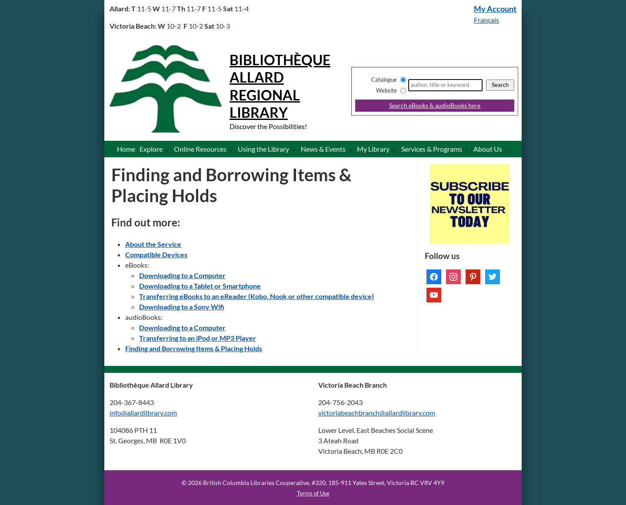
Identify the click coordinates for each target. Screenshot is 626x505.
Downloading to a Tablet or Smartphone (200, 286)
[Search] (445, 85)
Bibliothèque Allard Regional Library (280, 86)
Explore (151, 149)
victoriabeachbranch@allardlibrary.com (376, 413)
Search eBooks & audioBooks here (434, 105)
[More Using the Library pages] (295, 150)
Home (126, 149)
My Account (495, 8)
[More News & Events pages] (352, 150)
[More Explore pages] (169, 150)
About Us (487, 149)
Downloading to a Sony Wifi (181, 306)
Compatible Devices (156, 254)
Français (486, 20)
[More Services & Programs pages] (468, 150)
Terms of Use (313, 493)
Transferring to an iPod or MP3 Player (197, 338)
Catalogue (384, 79)
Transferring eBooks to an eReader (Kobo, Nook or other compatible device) (256, 296)
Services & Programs (431, 149)
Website (386, 90)
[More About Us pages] (508, 150)
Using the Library (263, 149)
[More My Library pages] (396, 150)
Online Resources (200, 149)
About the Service (153, 244)
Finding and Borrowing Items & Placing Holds (193, 348)
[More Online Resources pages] (233, 150)
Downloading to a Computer (182, 275)
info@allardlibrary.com (143, 413)
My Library (373, 149)
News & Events (323, 149)
